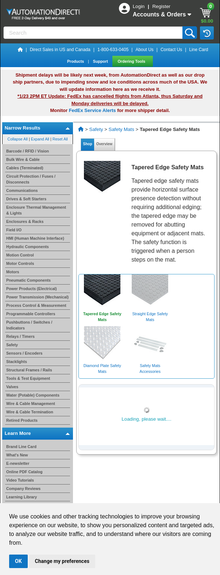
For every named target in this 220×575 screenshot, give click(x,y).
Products (76, 61)
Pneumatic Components (28, 280)
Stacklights (16, 361)
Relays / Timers (20, 336)
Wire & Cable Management (30, 403)
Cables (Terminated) (24, 168)
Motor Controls (20, 263)
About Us (144, 49)
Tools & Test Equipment (28, 378)
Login (139, 6)
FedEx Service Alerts (92, 110)
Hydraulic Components (27, 246)
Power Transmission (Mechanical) (37, 297)
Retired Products (22, 420)
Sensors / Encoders (24, 353)
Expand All (40, 139)
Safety (12, 345)
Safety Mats (121, 129)
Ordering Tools (132, 61)
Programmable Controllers (30, 314)
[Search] (93, 32)
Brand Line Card (21, 446)
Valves (12, 387)
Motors (12, 272)
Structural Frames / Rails (29, 370)
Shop (87, 144)
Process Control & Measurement (36, 305)
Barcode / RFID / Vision (27, 151)
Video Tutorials (20, 480)
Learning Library (21, 497)
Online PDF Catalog (24, 472)
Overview (104, 144)
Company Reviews (23, 488)
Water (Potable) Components (32, 395)
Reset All (60, 139)
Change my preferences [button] (62, 561)
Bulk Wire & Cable (23, 159)
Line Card (198, 49)
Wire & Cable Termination (29, 412)
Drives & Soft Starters (26, 199)
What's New (17, 455)
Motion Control (20, 255)
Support (101, 61)
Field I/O (14, 230)
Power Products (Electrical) (31, 288)
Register (161, 6)
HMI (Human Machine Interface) (35, 238)
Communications (22, 190)
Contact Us (171, 49)
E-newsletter (17, 463)
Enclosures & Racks (24, 221)
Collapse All (17, 139)
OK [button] (18, 561)
